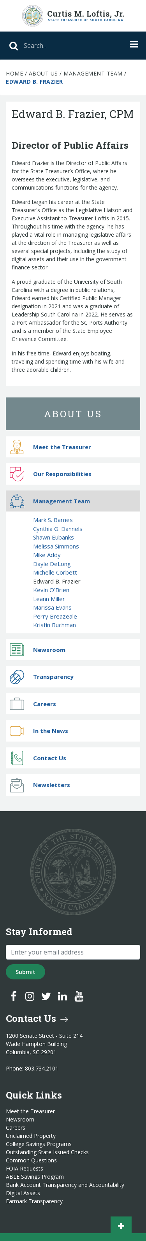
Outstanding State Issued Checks (47, 1152)
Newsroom (37, 650)
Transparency (42, 677)
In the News (39, 731)
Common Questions (31, 1160)
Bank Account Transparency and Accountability (65, 1185)
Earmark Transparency (34, 1201)
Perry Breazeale (55, 616)
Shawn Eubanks (53, 537)
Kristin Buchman (54, 625)
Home (14, 73)
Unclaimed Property (31, 1136)
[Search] (54, 45)
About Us (43, 73)
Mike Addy (47, 555)
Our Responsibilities (50, 474)
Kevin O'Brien (51, 590)
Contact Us (38, 758)
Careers (33, 704)
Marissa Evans (52, 607)
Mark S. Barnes (53, 520)
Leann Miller (49, 599)
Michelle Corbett (55, 572)
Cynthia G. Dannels (58, 529)
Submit (25, 972)
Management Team (93, 73)
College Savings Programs (39, 1144)
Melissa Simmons (56, 546)
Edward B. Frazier (57, 581)
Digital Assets (23, 1193)
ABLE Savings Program (35, 1177)
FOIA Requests (24, 1168)
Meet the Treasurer (50, 447)
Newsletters (40, 785)
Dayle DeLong (52, 564)
